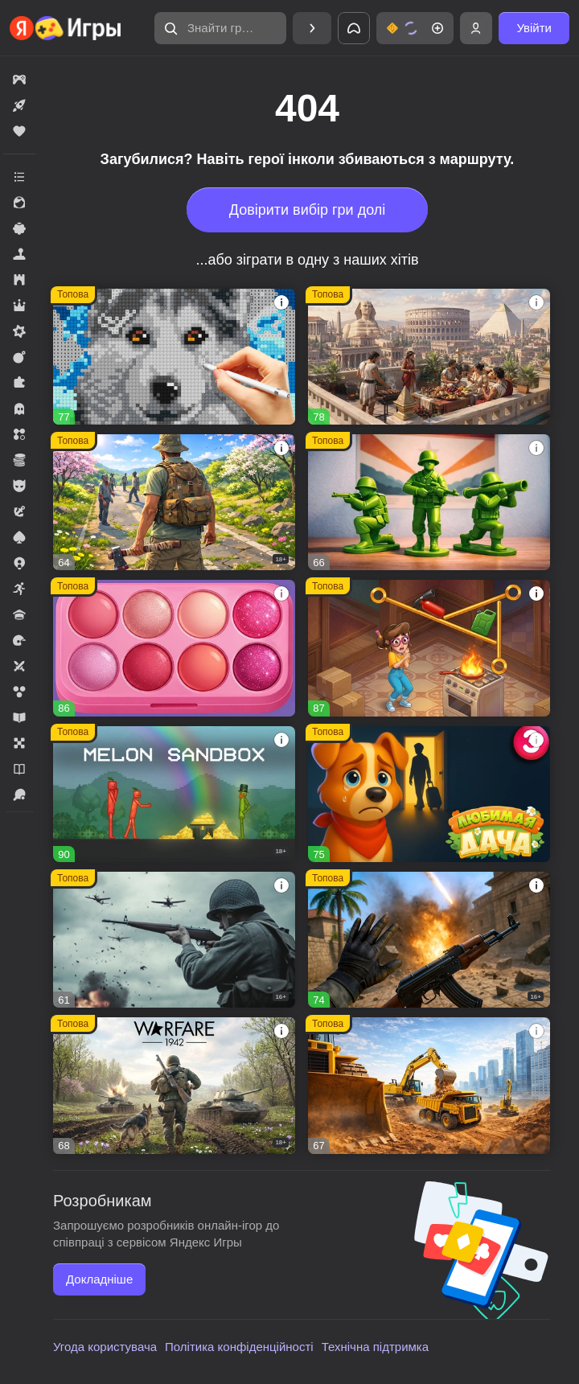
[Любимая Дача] (429, 794)
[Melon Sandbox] (174, 794)
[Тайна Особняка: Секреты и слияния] (429, 648)
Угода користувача (105, 1346)
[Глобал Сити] (429, 1085)
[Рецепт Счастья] (174, 648)
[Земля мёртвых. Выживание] (174, 502)
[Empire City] (429, 357)
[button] (220, 28)
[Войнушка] (429, 502)
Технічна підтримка (375, 1346)
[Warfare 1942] (174, 1085)
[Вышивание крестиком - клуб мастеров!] (174, 357)
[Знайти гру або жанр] (220, 28)
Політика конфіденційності (239, 1346)
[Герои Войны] (174, 940)
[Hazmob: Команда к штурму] (429, 940)
